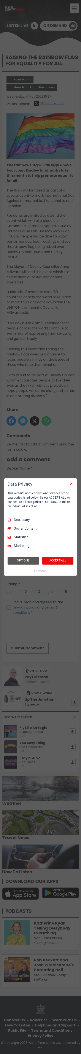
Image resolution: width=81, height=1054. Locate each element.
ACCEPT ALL (57, 560)
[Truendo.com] (40, 571)
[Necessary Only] (71, 483)
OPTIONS (23, 560)
